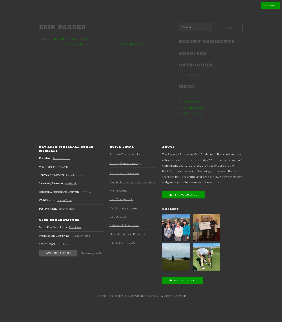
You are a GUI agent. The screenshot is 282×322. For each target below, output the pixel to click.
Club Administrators (58, 253)
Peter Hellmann (61, 158)
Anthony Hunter (78, 44)
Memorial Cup (118, 190)
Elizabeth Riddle (81, 235)
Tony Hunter (64, 243)
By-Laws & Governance (124, 225)
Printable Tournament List (126, 154)
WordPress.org (192, 113)
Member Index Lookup (124, 208)
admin (86, 38)
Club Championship (121, 199)
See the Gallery (184, 281)
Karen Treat (64, 200)
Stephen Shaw (67, 208)
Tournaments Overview (124, 173)
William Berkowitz (133, 44)
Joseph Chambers (175, 295)
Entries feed (191, 101)
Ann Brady (71, 183)
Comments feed (193, 107)
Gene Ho (86, 191)
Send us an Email (185, 195)
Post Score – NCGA (122, 242)
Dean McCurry (74, 174)
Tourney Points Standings (125, 163)
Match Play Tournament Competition (133, 182)
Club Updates (118, 216)
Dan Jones (75, 227)
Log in (186, 96)
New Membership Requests (127, 234)
